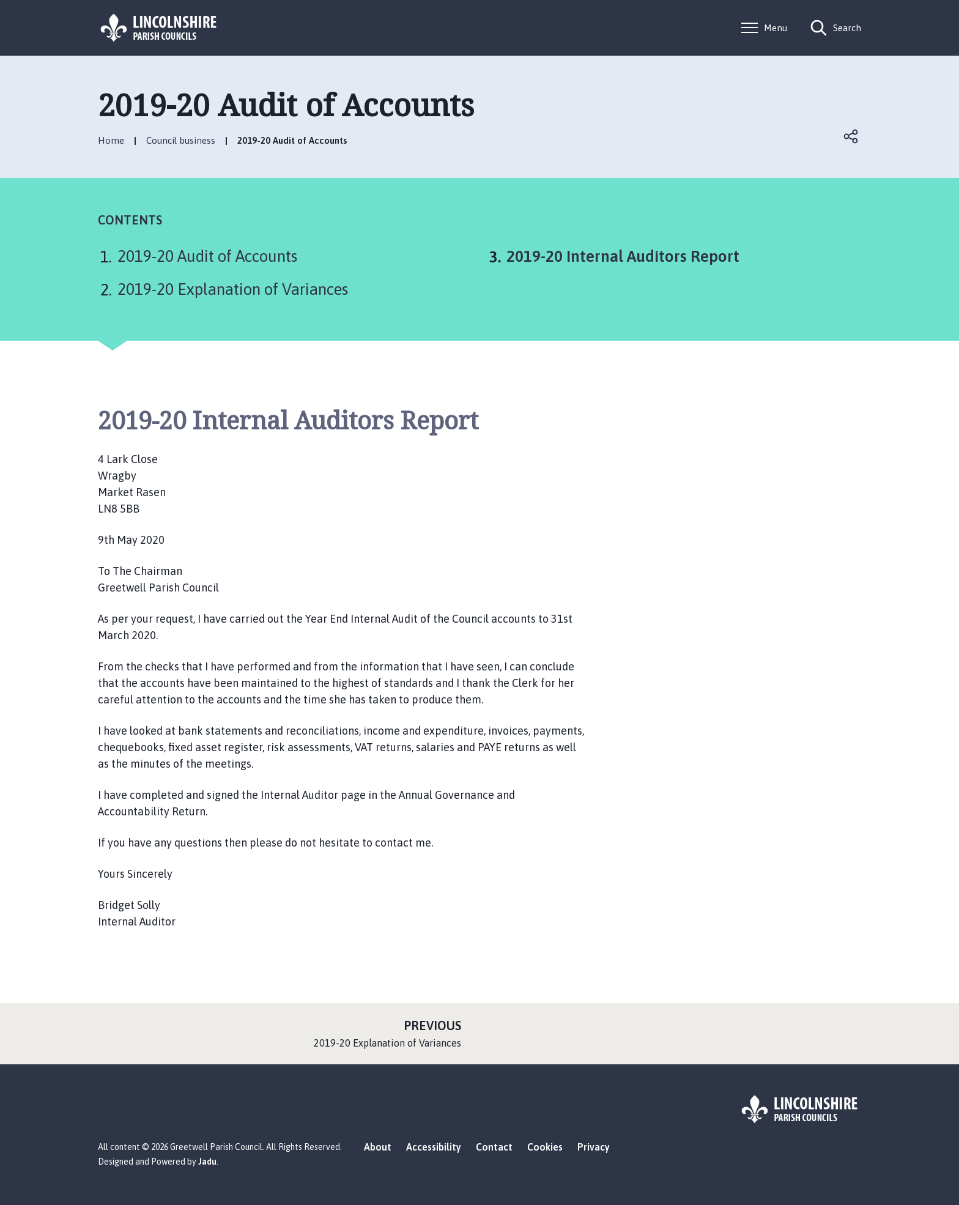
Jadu (207, 1161)
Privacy (593, 1146)
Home (111, 140)
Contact (494, 1146)
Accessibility (433, 1146)
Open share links (851, 136)
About (377, 1146)
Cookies (545, 1146)
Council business (180, 140)
